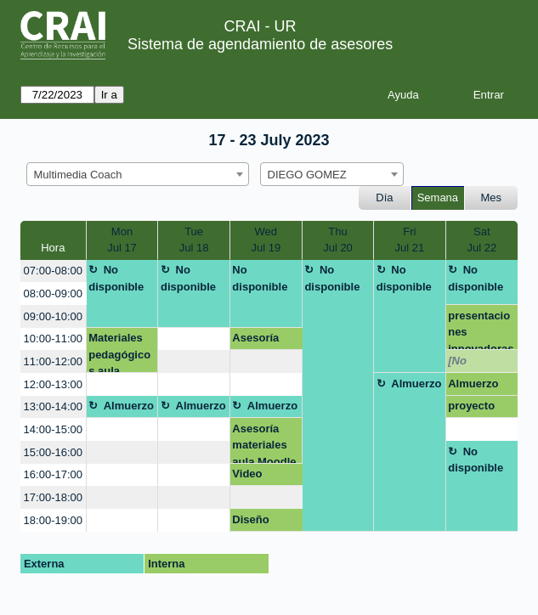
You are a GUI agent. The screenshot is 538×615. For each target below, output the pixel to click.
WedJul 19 (265, 240)
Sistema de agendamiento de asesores (260, 44)
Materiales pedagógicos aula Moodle (119, 352)
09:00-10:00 (53, 316)
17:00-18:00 (53, 497)
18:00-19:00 (53, 520)
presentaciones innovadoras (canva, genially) (480, 330)
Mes (491, 197)
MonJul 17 (122, 240)
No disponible (116, 278)
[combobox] (137, 174)
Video (247, 473)
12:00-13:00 (53, 384)
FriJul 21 (410, 240)
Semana (437, 197)
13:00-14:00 (53, 406)
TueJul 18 (194, 240)
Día (384, 197)
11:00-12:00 (53, 361)
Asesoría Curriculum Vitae (261, 340)
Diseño (250, 519)
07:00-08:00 (53, 270)
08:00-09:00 (53, 293)
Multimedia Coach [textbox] (78, 174)
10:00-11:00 (53, 338)
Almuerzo (416, 383)
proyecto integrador (475, 408)
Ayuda (403, 94)
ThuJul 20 (338, 240)
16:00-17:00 (53, 474)
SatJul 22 (481, 240)
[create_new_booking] (193, 339)
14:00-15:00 (53, 429)
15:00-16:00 (53, 452)
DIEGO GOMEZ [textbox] (307, 174)
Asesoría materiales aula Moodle (264, 443)
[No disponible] (477, 363)
